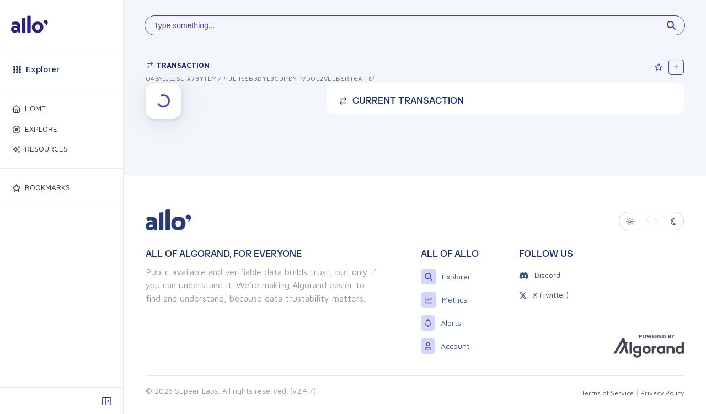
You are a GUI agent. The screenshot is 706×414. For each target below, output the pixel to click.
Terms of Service (607, 393)
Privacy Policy (662, 393)
